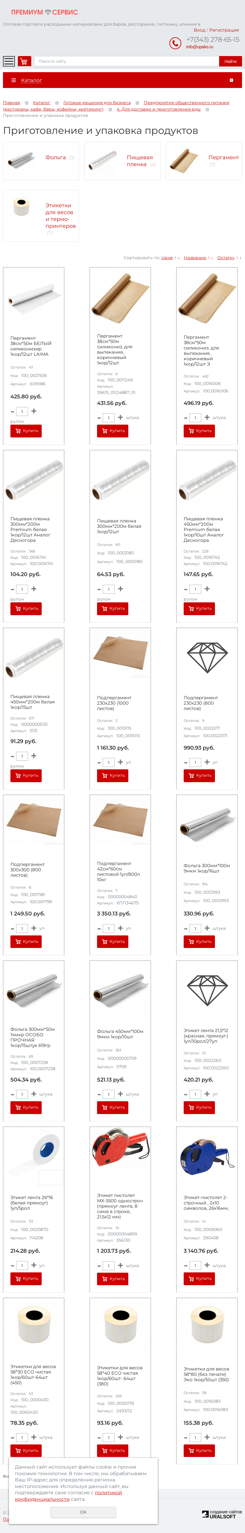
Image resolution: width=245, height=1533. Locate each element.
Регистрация (224, 30)
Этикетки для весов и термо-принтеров (61, 215)
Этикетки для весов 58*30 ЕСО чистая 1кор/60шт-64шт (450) (33, 1374)
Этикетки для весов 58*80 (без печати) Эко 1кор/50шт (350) (206, 1374)
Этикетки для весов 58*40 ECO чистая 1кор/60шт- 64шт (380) (120, 1376)
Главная (11, 102)
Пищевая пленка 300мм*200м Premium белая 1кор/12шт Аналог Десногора (30, 529)
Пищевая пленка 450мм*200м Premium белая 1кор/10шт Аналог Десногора (204, 529)
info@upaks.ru (199, 46)
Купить (30, 430)
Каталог (41, 102)
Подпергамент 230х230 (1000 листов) (114, 703)
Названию (195, 257)
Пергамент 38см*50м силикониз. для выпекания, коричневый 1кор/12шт (114, 349)
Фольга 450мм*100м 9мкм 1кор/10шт (120, 1034)
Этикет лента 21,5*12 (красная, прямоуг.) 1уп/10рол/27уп (206, 1036)
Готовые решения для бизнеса (97, 102)
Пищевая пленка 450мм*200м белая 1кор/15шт (32, 702)
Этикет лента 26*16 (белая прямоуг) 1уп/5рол (31, 1203)
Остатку (226, 257)
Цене (167, 257)
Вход (199, 30)
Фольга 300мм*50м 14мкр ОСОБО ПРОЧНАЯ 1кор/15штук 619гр (32, 1037)
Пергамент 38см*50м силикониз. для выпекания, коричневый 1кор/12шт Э (201, 351)
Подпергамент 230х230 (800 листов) (201, 703)
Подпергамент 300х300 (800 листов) (27, 870)
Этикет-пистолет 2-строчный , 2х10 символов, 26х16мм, (206, 1203)
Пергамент (223, 157)
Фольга (56, 157)
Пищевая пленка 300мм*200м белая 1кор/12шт (119, 526)
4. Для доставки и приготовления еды (159, 109)
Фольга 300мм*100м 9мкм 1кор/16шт (207, 868)
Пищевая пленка (140, 161)
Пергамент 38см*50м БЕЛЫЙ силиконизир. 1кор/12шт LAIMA (31, 346)
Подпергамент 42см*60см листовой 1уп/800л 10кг (118, 871)
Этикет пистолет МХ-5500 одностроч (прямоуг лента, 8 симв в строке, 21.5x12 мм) (120, 1206)
